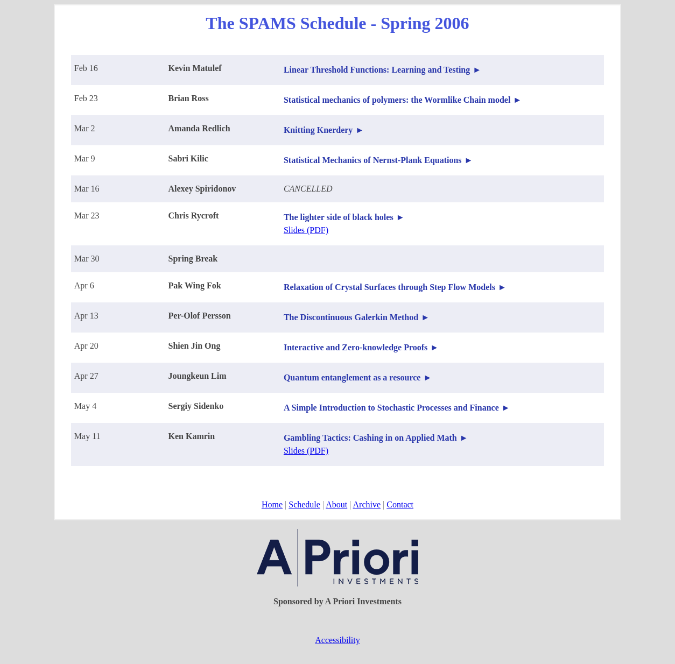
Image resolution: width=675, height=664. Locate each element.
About (336, 504)
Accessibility (337, 640)
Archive (367, 504)
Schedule (304, 504)
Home (272, 504)
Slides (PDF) (306, 230)
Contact (399, 504)
